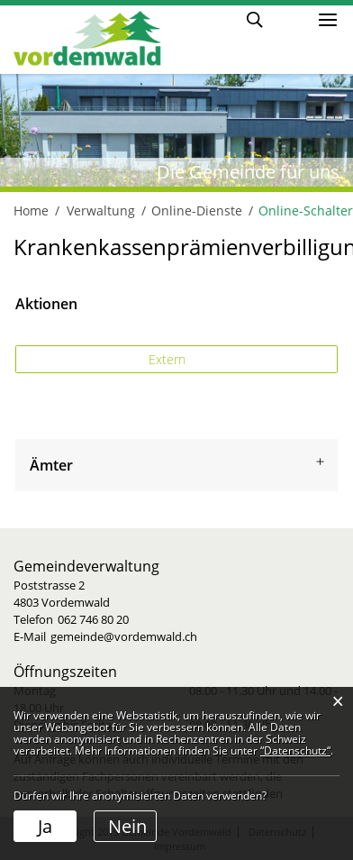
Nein (127, 826)
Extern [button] (169, 359)
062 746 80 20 (93, 619)
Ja (45, 826)
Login (289, 18)
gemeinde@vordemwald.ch (123, 636)
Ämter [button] (51, 465)
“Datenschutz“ (295, 750)
